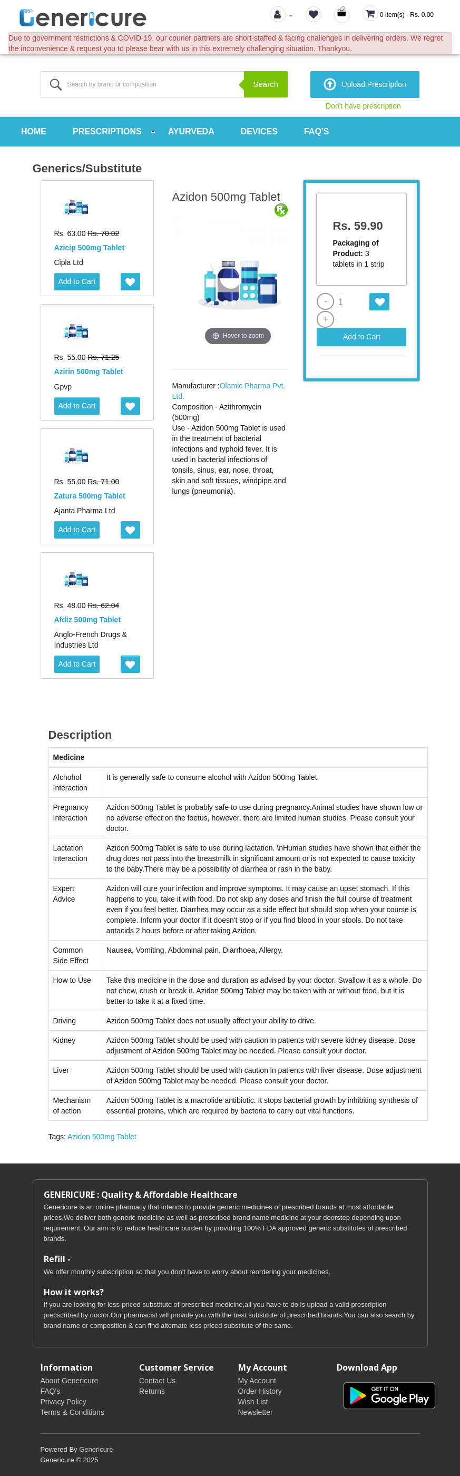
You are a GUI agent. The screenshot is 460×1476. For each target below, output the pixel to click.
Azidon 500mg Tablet (101, 1136)
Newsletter (255, 1412)
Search (265, 84)
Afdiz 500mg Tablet (87, 619)
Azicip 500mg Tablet (89, 247)
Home (33, 131)
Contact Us (157, 1380)
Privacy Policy (63, 1401)
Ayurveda (191, 131)
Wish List (253, 1401)
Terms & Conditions (72, 1412)
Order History (260, 1391)
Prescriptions (107, 131)
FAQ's (316, 131)
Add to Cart (77, 281)
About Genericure (70, 1380)
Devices (259, 131)
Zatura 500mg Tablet (89, 496)
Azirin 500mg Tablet (88, 371)
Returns (152, 1391)
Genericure (96, 1449)
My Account (257, 1380)
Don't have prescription (363, 106)
